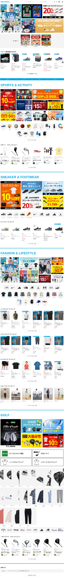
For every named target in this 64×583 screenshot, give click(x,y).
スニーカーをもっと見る (32, 243)
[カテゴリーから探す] (45, 2)
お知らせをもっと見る (32, 575)
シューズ (23, 79)
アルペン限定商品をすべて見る (32, 73)
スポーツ (8, 79)
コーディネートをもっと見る (32, 405)
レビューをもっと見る (32, 167)
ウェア (39, 79)
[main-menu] (62, 2)
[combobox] (32, 2)
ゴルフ (55, 79)
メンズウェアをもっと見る (32, 330)
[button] (63, 62)
